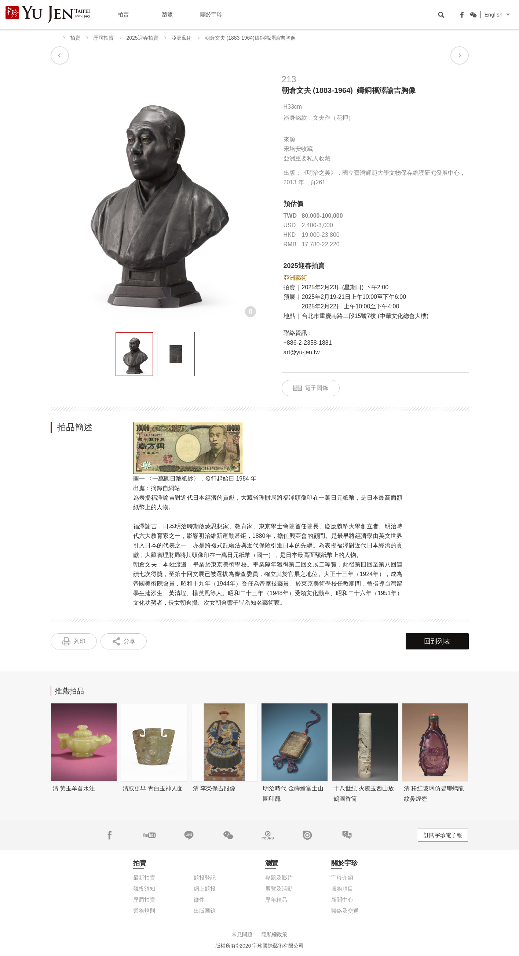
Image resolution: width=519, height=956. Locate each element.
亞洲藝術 (181, 38)
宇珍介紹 (342, 877)
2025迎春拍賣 (142, 38)
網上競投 (205, 889)
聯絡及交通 (345, 911)
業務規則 (144, 911)
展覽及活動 (279, 889)
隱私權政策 (274, 934)
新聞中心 (342, 900)
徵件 (199, 900)
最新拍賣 (144, 877)
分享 (129, 641)
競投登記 (205, 877)
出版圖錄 (205, 911)
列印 (79, 641)
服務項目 (342, 889)
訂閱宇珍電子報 (443, 835)
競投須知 (144, 889)
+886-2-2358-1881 (308, 343)
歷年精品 (276, 900)
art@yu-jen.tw (302, 352)
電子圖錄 (316, 388)
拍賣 (75, 38)
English (493, 14)
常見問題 (242, 934)
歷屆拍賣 (103, 38)
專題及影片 (279, 877)
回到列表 (437, 641)
